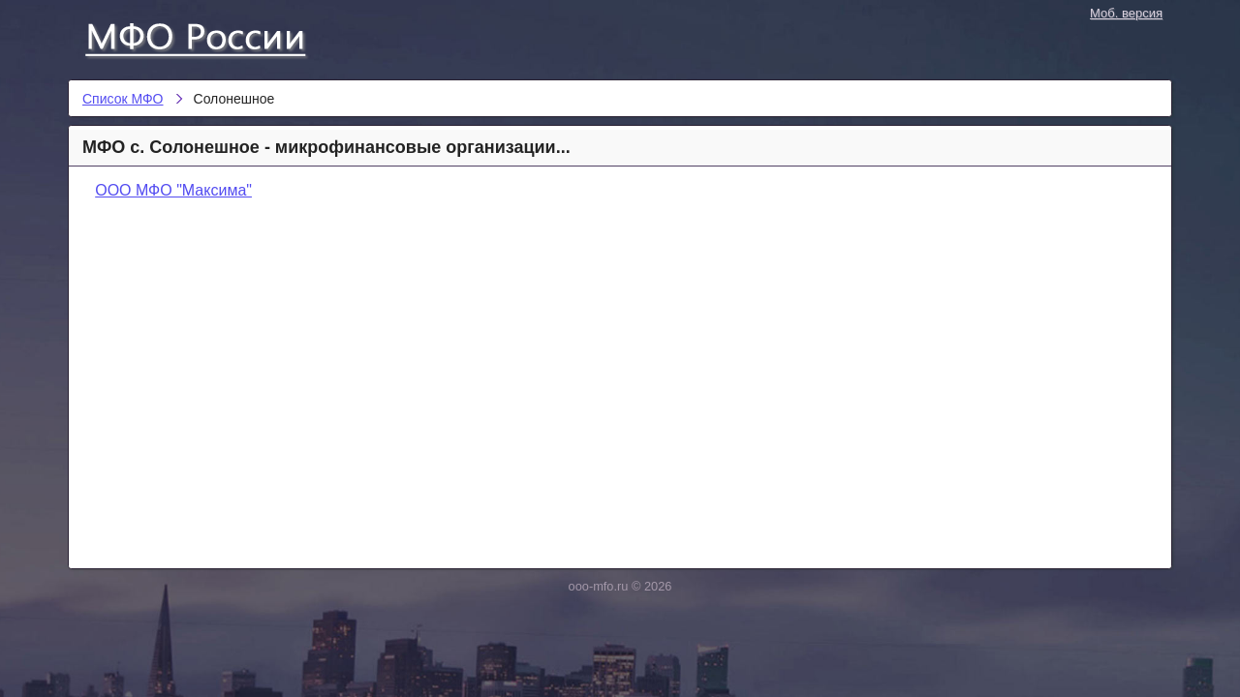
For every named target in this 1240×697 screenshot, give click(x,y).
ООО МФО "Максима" (173, 190)
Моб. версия (1126, 13)
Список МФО (213, 36)
